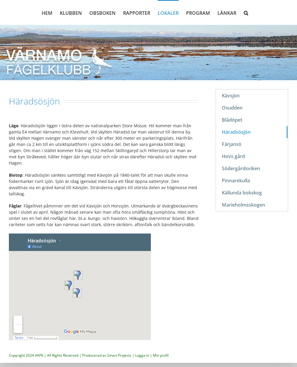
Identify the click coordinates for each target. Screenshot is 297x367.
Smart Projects (119, 355)
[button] (246, 12)
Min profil (161, 355)
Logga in (142, 355)
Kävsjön (231, 95)
